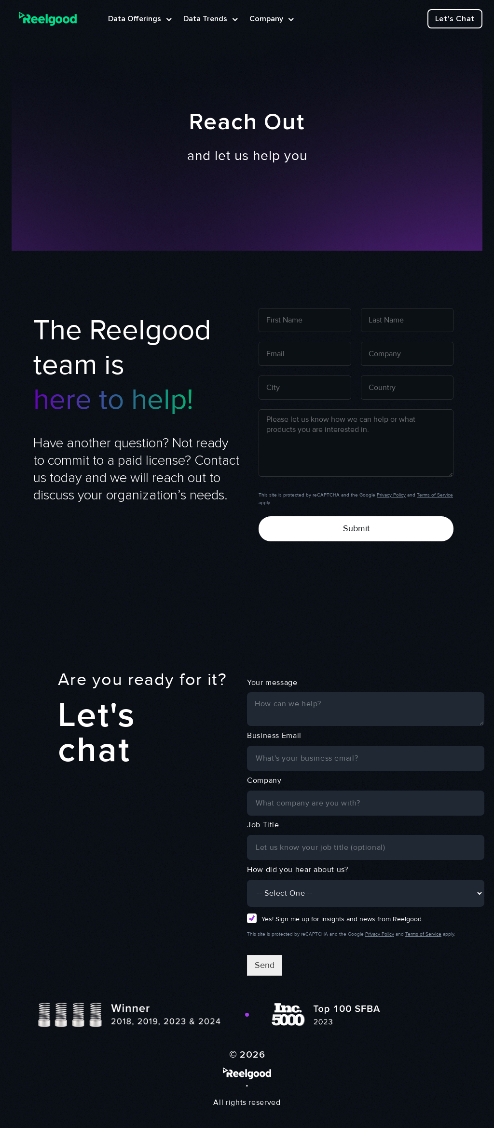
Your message (272, 682)
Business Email (274, 735)
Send (264, 965)
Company (264, 780)
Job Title (263, 825)
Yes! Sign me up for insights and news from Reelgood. (342, 919)
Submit (356, 528)
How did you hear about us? (297, 869)
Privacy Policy (391, 495)
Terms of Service (435, 495)
